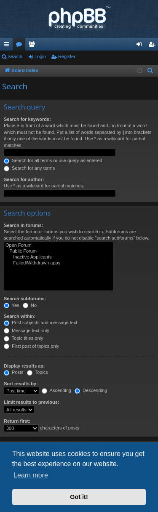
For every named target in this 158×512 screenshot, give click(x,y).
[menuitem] (150, 70)
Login (40, 56)
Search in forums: (23, 225)
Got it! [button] (79, 496)
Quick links (8, 46)
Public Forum (58, 251)
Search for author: (24, 179)
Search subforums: (25, 298)
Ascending (56, 390)
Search (15, 56)
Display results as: (24, 365)
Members (33, 46)
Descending (91, 390)
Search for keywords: (27, 119)
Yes (11, 305)
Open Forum (58, 245)
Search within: (19, 316)
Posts (14, 372)
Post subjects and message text (40, 322)
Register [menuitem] (153, 46)
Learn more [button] (30, 475)
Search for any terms (29, 168)
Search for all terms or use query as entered (53, 160)
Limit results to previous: (31, 402)
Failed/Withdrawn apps (58, 263)
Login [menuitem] (141, 46)
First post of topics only (31, 346)
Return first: (17, 421)
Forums (20, 46)
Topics (37, 372)
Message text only (26, 330)
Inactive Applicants (58, 257)
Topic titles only (23, 338)
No (30, 305)
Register (66, 56)
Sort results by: (21, 383)
